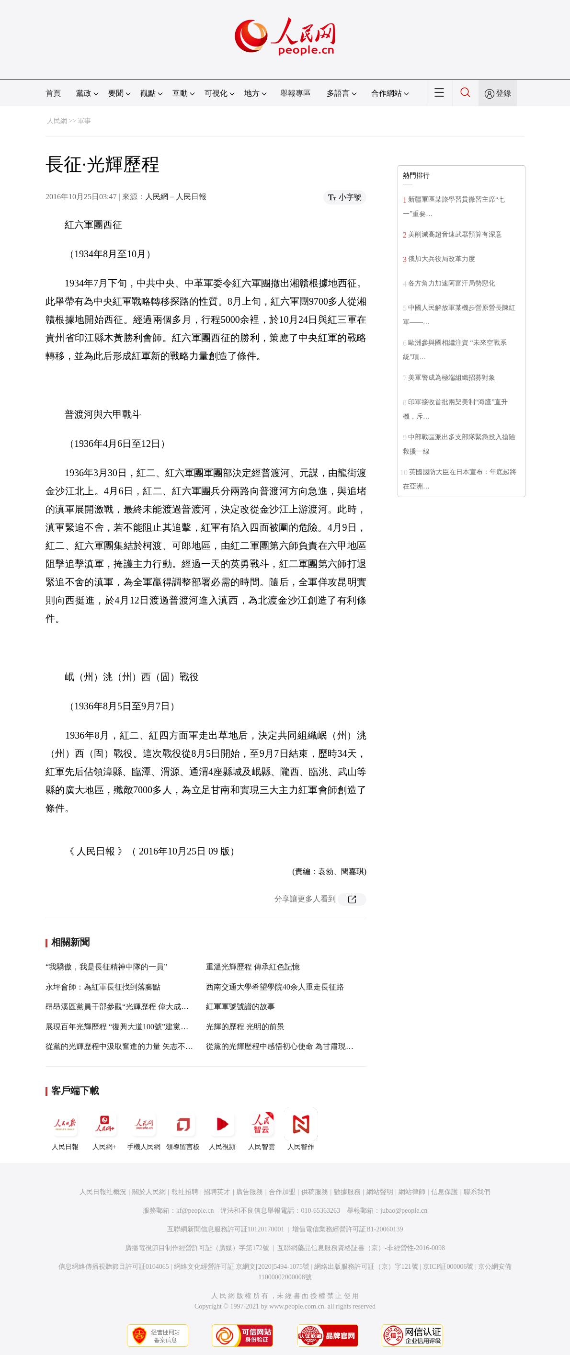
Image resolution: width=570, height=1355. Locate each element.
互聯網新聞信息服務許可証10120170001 (226, 1229)
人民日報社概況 (103, 1192)
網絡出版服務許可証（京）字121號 (366, 1266)
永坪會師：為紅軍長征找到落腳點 (103, 987)
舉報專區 (295, 93)
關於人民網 (149, 1192)
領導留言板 (183, 1128)
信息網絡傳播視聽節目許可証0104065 (113, 1266)
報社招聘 (184, 1192)
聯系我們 (477, 1192)
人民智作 (301, 1128)
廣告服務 (249, 1192)
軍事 (84, 121)
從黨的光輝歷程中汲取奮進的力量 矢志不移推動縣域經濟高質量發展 (161, 1046)
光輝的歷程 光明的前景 (245, 1027)
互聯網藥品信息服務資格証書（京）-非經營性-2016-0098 (361, 1248)
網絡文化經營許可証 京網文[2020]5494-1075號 (242, 1266)
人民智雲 (261, 1128)
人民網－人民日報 (175, 197)
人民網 (57, 121)
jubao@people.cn (403, 1210)
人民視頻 (222, 1128)
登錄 (503, 93)
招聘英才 (217, 1192)
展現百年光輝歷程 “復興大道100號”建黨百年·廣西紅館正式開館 (152, 1027)
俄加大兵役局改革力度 (441, 258)
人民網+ (104, 1128)
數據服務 (347, 1192)
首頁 (53, 93)
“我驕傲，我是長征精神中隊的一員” (106, 967)
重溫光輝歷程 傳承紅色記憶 (253, 967)
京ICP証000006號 (448, 1266)
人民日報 (65, 1128)
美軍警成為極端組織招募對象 (451, 377)
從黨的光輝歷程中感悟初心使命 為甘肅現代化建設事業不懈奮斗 (314, 1046)
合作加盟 (282, 1192)
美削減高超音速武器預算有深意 (455, 234)
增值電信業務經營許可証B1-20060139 (347, 1229)
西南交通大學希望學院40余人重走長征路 (275, 987)
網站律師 (412, 1192)
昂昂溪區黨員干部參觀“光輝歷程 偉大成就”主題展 (130, 1006)
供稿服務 (314, 1192)
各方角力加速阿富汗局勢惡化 (451, 283)
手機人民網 (143, 1128)
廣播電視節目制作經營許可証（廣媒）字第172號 (197, 1248)
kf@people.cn (195, 1210)
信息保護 (444, 1192)
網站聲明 (379, 1192)
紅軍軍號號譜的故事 (240, 1006)
